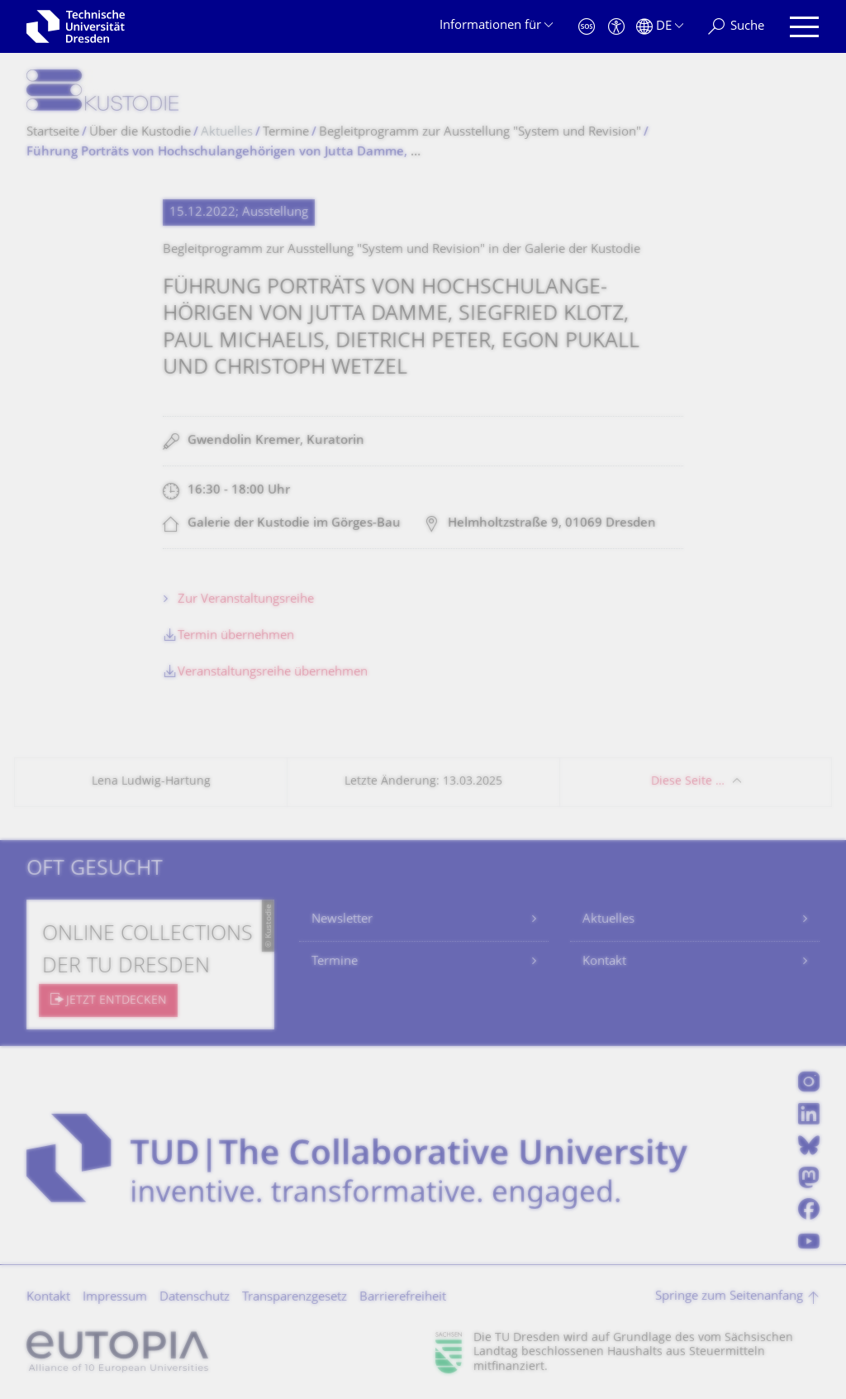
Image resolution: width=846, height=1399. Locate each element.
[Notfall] (586, 27)
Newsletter (342, 920)
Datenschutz (194, 1298)
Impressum (115, 1298)
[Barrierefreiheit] (616, 27)
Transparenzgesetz (294, 1298)
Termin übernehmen (236, 636)
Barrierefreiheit (402, 1298)
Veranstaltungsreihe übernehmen (273, 672)
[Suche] (736, 27)
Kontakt (604, 962)
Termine (334, 962)
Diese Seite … (688, 781)
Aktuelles (608, 920)
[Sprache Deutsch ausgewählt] (659, 27)
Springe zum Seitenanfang (729, 1297)
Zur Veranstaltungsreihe (246, 600)
